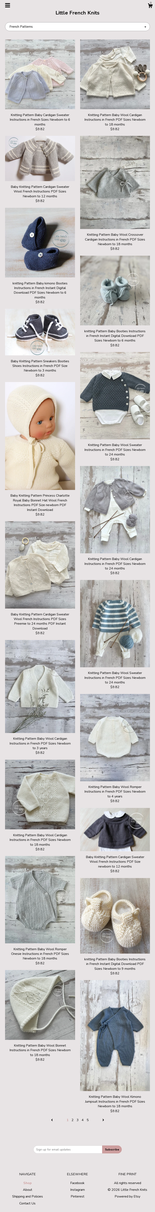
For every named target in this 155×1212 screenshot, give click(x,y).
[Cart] (150, 6)
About (27, 1189)
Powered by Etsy (127, 1196)
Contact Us (27, 1203)
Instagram (77, 1189)
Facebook (77, 1183)
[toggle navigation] (7, 5)
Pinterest (77, 1196)
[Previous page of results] (52, 1120)
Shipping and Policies (27, 1196)
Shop (27, 1183)
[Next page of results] (103, 1120)
